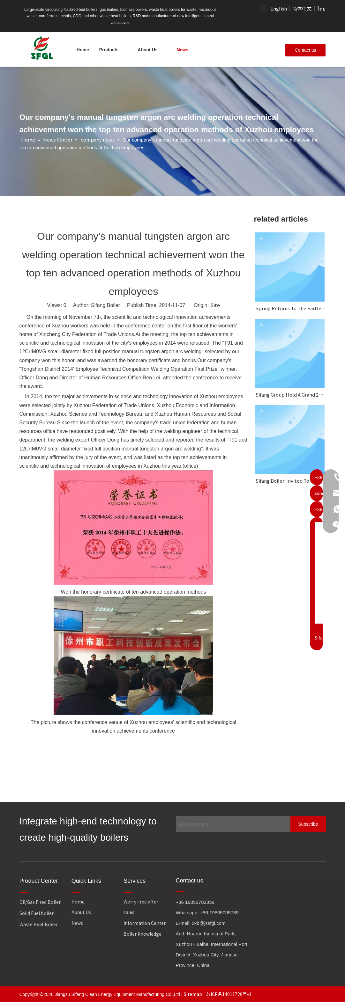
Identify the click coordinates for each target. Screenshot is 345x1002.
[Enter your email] (232, 824)
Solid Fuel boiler (36, 913)
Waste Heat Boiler (38, 924)
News (77, 923)
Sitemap (193, 994)
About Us (81, 912)
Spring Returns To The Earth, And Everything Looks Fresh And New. (290, 308)
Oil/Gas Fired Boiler (40, 902)
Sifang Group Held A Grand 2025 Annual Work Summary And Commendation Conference (290, 394)
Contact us (305, 50)
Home (78, 901)
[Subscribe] (308, 824)
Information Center (145, 923)
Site (215, 305)
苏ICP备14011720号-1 (228, 994)
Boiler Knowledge (142, 934)
